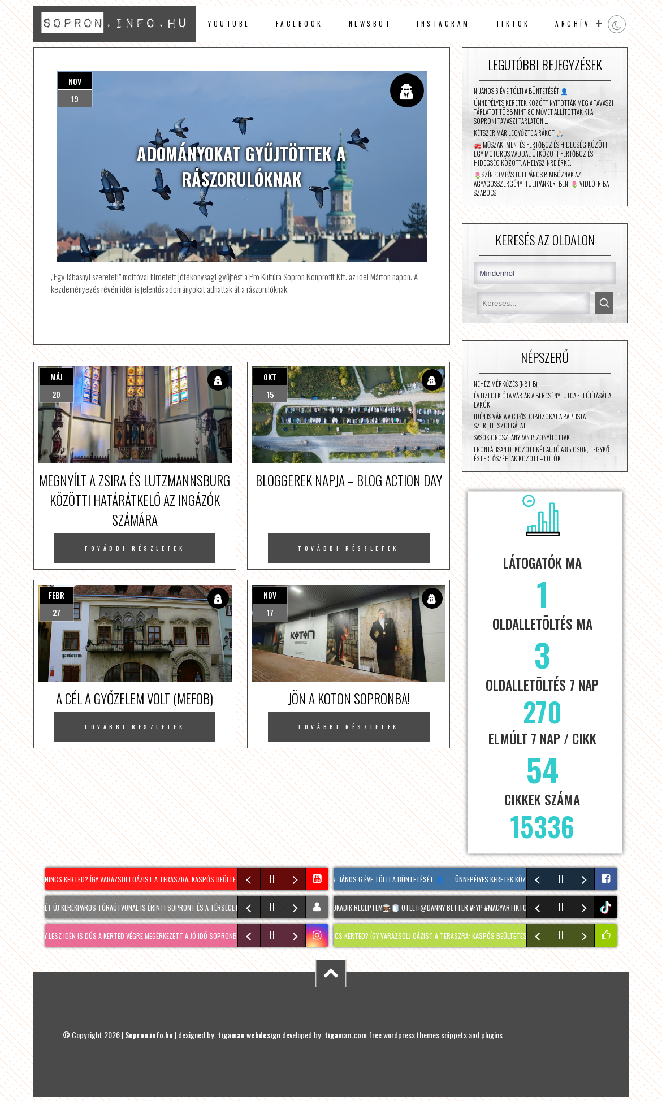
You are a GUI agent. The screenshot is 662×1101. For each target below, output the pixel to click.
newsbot (370, 23)
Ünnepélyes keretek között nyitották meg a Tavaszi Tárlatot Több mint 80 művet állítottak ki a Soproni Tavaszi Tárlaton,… (543, 111)
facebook (299, 23)
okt (269, 377)
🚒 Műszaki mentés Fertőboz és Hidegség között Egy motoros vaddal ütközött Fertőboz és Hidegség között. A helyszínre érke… (541, 153)
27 (56, 612)
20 (56, 394)
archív (572, 23)
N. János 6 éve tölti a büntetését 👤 (521, 91)
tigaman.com (345, 1035)
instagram (443, 23)
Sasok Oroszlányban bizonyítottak (522, 437)
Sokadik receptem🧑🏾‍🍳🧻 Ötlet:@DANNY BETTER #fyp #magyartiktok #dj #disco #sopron (466, 907)
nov (74, 81)
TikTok (513, 23)
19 (75, 99)
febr (56, 595)
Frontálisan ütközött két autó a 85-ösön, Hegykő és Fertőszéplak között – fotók (541, 454)
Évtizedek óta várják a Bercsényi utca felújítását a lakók (542, 400)
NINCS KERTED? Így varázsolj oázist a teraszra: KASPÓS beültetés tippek (159, 879)
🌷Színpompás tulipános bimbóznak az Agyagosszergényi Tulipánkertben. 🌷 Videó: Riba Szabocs (541, 183)
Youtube (229, 23)
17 (270, 612)
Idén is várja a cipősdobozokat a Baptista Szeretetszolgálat (530, 421)
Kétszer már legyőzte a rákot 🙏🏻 (519, 132)
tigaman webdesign (249, 1035)
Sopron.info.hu (149, 1035)
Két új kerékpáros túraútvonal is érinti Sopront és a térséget (144, 907)
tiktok (607, 907)
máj (56, 377)
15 (270, 394)
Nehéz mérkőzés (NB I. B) (506, 383)
